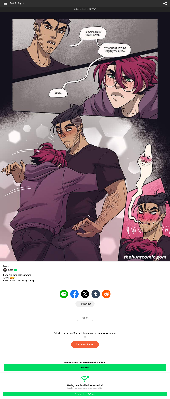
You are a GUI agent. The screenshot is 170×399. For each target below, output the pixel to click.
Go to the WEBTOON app (85, 394)
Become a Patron (85, 344)
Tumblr (95, 294)
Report (84, 317)
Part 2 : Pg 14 (16, 3)
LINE (64, 294)
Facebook (74, 294)
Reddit (106, 294)
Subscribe (86, 303)
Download (85, 367)
